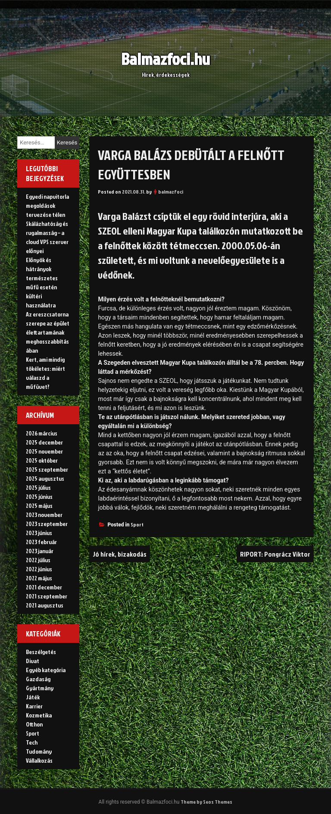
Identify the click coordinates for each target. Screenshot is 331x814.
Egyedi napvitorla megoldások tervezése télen (47, 205)
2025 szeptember (47, 469)
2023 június (39, 533)
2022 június (39, 569)
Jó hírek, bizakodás (120, 554)
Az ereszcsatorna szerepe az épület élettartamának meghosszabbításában (47, 332)
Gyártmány (39, 688)
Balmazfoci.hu (165, 54)
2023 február (41, 542)
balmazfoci (170, 191)
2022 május (39, 578)
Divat (32, 661)
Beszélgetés (41, 652)
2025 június (39, 496)
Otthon (34, 724)
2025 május (39, 505)
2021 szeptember (46, 596)
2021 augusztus (44, 605)
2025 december (44, 442)
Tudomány (39, 751)
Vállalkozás (39, 760)
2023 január (39, 551)
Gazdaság (38, 679)
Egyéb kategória (46, 670)
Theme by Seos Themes (206, 801)
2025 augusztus (45, 478)
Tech (31, 742)
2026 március (41, 433)
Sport (137, 524)
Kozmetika (39, 715)
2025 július (38, 487)
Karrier (34, 706)
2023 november (44, 514)
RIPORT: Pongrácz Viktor (275, 554)
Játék (33, 697)
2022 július (38, 560)
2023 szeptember (47, 524)
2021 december (44, 587)
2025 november (44, 451)
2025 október (42, 460)
